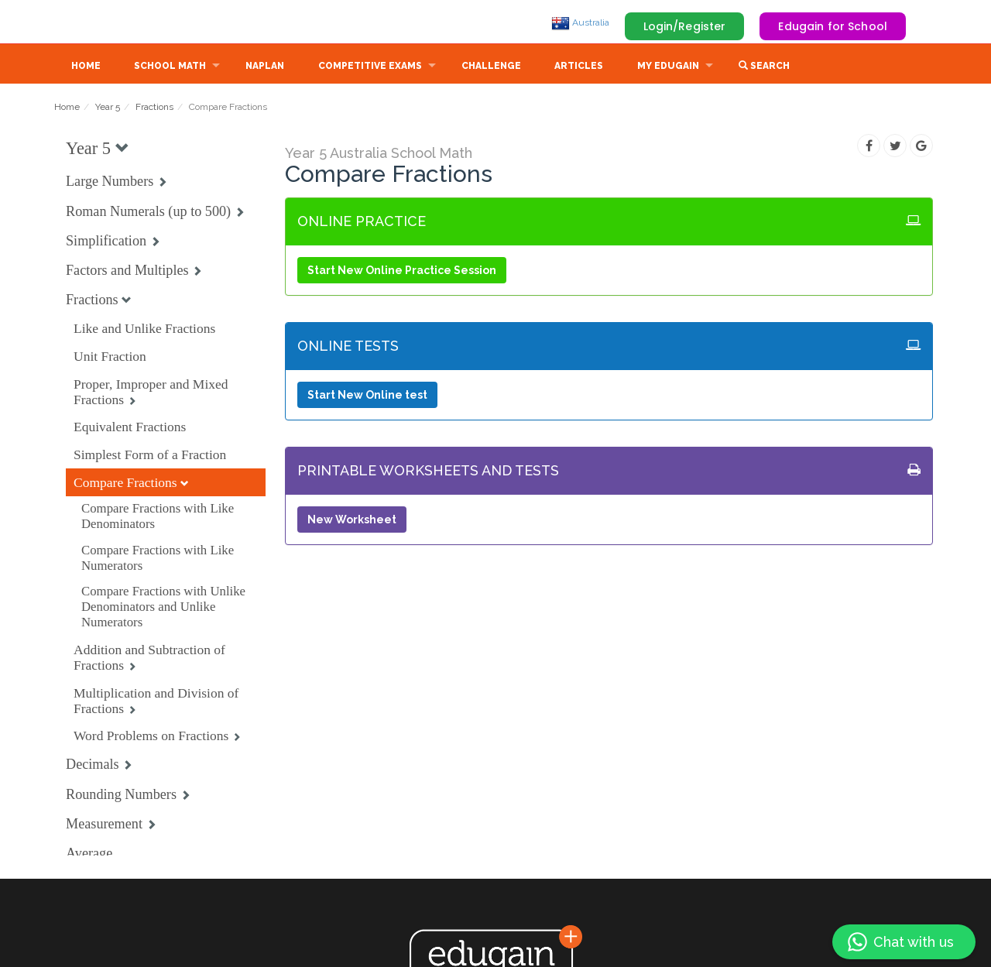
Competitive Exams (370, 67)
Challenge (491, 67)
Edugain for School (832, 26)
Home (86, 67)
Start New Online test (367, 396)
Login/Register (684, 26)
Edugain (112, 22)
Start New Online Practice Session (401, 272)
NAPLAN (264, 67)
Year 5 (107, 108)
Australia (580, 22)
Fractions (154, 108)
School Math (170, 67)
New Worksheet (351, 521)
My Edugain (668, 67)
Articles (578, 67)
